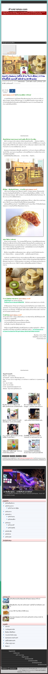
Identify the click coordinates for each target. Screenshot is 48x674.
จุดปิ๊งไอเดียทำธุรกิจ (10, 640)
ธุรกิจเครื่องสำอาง (9, 503)
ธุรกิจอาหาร (8, 511)
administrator (21, 81)
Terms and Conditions (40, 670)
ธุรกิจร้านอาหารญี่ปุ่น (13, 508)
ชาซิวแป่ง (12, 456)
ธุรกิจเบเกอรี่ (9, 83)
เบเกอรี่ (24, 456)
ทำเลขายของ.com (33, 668)
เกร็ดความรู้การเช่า (10, 643)
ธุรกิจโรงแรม (11, 516)
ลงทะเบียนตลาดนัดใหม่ (33, 661)
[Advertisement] (24, 28)
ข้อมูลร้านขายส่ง (25, 657)
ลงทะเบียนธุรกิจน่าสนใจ (37, 663)
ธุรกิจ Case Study (20, 655)
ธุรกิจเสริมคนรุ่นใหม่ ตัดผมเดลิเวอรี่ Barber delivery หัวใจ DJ (25, 598)
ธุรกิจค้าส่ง (8, 534)
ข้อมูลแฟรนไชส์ (12, 651)
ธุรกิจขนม (39, 81)
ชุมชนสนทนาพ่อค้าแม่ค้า (11, 637)
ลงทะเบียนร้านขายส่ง (42, 664)
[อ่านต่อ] (13, 495)
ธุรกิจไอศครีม (11, 527)
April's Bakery (5, 456)
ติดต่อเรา (7, 646)
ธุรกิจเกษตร (8, 537)
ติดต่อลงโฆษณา (13, 668)
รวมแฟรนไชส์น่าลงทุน (11, 635)
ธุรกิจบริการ (8, 514)
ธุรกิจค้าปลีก (8, 531)
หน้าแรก (7, 626)
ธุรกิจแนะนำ (6, 597)
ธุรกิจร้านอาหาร (9, 506)
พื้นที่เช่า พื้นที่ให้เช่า (10, 632)
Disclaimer (19, 672)
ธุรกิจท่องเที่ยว (11, 519)
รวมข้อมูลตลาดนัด (10, 629)
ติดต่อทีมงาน (5, 668)
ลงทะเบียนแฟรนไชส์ (29, 659)
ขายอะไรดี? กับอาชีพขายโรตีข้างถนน (19, 611)
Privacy (24, 670)
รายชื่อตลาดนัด (16, 653)
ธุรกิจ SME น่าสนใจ (31, 81)
